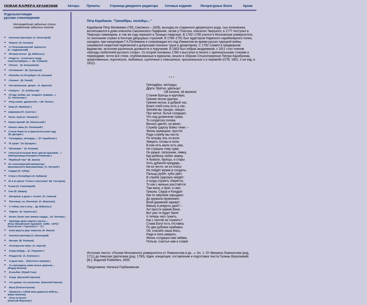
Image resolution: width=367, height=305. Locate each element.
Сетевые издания (178, 6)
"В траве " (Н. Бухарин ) (22, 143)
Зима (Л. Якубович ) (20, 107)
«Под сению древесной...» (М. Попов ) (31, 101)
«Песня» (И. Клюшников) (23, 65)
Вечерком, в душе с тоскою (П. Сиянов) (32, 196)
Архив (247, 6)
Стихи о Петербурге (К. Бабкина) (27, 176)
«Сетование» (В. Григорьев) (25, 70)
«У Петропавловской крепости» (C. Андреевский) (24, 48)
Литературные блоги (216, 6)
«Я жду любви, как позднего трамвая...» (32, 95)
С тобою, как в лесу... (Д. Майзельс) (29, 206)
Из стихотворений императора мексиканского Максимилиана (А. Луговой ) (31, 165)
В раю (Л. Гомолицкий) (21, 186)
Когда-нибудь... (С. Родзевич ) (26, 251)
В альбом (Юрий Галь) (22, 272)
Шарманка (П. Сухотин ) (22, 112)
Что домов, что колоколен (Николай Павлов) (35, 282)
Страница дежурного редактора (134, 6)
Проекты (93, 6)
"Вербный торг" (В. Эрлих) (24, 159)
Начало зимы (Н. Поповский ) (25, 127)
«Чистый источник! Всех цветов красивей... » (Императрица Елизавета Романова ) (32, 154)
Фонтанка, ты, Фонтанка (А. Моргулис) (31, 201)
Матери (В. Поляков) (21, 240)
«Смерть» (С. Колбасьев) (23, 90)
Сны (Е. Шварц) (17, 191)
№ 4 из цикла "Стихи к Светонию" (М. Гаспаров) (36, 181)
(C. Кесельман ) (17, 97)
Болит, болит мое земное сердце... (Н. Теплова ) (36, 216)
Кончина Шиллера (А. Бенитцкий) (28, 235)
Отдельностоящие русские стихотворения (21, 16)
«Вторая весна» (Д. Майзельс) (26, 54)
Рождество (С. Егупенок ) (23, 256)
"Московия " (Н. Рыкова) (23, 148)
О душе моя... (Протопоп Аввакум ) (29, 261)
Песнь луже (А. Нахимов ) (23, 117)
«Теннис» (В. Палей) (20, 80)
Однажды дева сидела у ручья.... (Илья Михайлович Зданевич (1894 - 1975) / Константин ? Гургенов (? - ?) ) (31, 224)
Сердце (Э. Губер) (18, 171)
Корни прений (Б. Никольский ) (27, 122)
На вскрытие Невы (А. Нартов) (27, 245)
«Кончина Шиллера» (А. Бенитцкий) (29, 37)
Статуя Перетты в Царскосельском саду (32, 131)
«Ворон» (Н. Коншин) (20, 42)
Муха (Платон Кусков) (21, 287)
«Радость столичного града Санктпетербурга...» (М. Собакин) (25, 59)
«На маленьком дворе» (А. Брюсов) (29, 85)
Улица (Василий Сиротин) (24, 277)
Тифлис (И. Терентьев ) (22, 211)
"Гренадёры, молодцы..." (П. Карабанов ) (32, 138)
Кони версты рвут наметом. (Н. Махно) (31, 230)
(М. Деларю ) (15, 134)
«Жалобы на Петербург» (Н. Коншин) (29, 75)
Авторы (74, 6)
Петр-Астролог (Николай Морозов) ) (17, 299)
